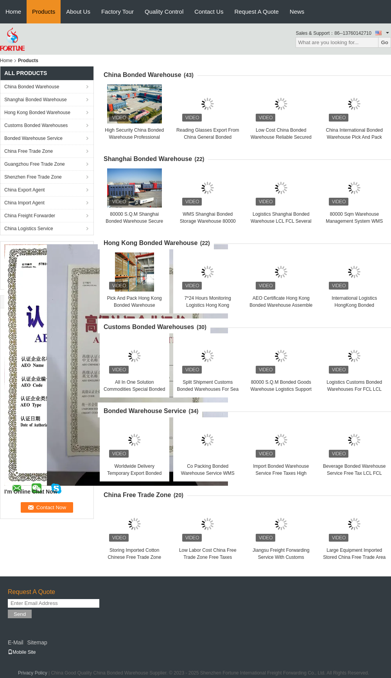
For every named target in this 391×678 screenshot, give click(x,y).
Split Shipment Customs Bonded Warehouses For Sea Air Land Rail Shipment (208, 389)
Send (20, 614)
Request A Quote (256, 11)
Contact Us (208, 11)
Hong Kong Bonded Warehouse (37, 112)
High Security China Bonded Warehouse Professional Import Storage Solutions (134, 137)
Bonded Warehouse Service (33, 138)
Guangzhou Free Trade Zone (34, 164)
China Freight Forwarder (29, 215)
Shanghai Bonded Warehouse (35, 99)
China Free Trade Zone (28, 151)
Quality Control (164, 11)
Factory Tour (117, 11)
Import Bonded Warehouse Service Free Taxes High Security (281, 473)
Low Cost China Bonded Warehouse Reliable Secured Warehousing (281, 137)
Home (13, 11)
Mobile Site (22, 652)
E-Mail (15, 642)
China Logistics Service (28, 228)
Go (384, 42)
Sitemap (37, 642)
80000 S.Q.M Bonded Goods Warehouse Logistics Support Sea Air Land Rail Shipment (281, 389)
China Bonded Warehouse (31, 86)
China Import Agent (24, 203)
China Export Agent (24, 190)
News (297, 11)
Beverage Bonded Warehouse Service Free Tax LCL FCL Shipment (354, 473)
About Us (78, 11)
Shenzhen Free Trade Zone (33, 177)
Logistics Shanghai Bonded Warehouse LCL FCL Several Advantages (281, 221)
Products (43, 11)
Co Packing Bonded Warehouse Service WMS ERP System (208, 473)
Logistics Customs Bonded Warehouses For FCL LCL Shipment (354, 389)
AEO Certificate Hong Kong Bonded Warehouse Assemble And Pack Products (280, 305)
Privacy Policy (32, 673)
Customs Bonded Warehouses (36, 125)
